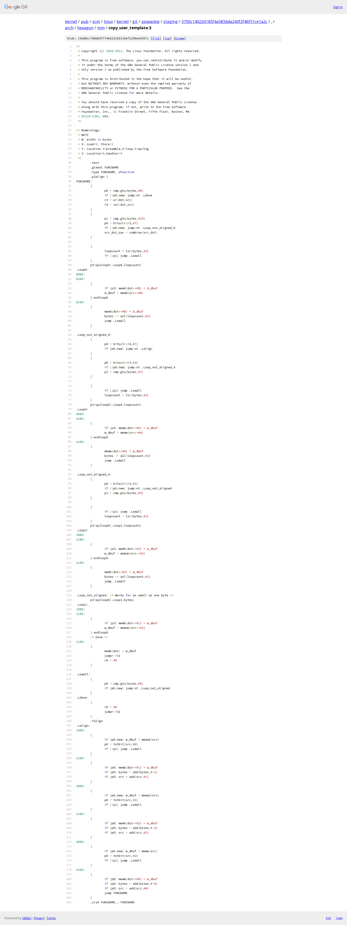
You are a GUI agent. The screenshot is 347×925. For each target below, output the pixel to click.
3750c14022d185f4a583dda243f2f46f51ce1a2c (224, 21)
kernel (71, 21)
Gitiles (26, 918)
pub (85, 21)
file (155, 38)
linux (108, 21)
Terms (51, 918)
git (135, 21)
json (339, 918)
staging (170, 21)
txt (328, 918)
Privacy (39, 918)
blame (179, 38)
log (167, 38)
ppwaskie (150, 21)
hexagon (85, 27)
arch (69, 27)
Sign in (338, 7)
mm (101, 27)
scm (96, 21)
